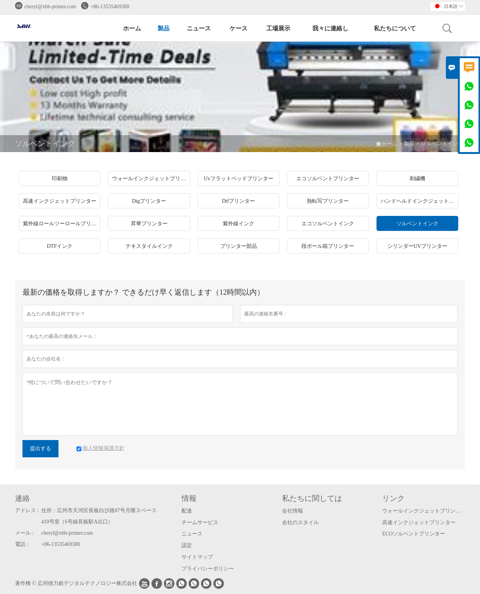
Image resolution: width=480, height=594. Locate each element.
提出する (40, 448)
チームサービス (200, 522)
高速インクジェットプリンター (419, 522)
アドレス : (27, 510)
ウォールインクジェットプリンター (423, 511)
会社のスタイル (300, 522)
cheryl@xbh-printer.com (50, 6)
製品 (164, 28)
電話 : (21, 544)
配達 (187, 511)
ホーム (132, 28)
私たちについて (395, 28)
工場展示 (278, 28)
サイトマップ (197, 557)
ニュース (199, 28)
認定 (187, 545)
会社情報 (292, 511)
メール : (24, 533)
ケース (239, 28)
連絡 (22, 498)
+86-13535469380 (109, 6)
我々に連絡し (330, 28)
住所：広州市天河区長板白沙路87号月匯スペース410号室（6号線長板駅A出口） (99, 516)
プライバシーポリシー (208, 568)
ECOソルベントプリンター (413, 534)
